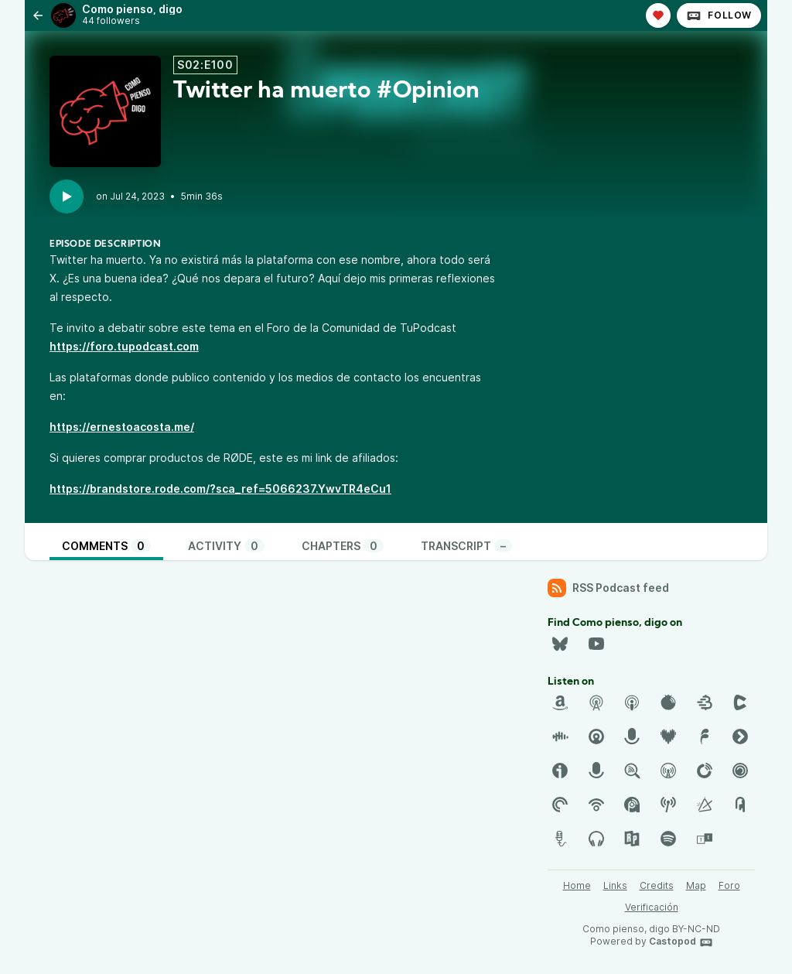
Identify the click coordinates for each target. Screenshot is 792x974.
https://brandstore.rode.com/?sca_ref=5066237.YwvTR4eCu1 (220, 488)
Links (615, 885)
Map (696, 885)
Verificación (651, 907)
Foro (729, 885)
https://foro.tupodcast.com (124, 346)
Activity (226, 545)
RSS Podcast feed (608, 588)
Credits (657, 885)
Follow (719, 15)
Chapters (343, 545)
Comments (106, 545)
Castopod (681, 942)
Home (577, 885)
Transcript (466, 545)
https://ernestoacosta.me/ (122, 426)
